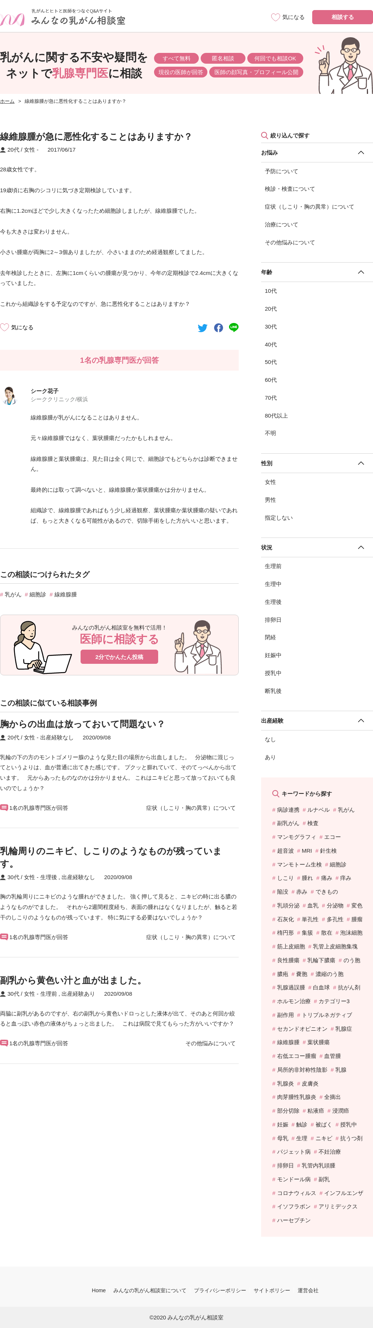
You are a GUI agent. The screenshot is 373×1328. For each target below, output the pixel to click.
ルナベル (318, 809)
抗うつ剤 (351, 1138)
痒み (345, 878)
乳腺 (341, 1069)
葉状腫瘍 (318, 1042)
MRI (307, 850)
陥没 (282, 891)
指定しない (279, 517)
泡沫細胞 (351, 932)
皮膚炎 (310, 1083)
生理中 (273, 584)
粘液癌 (315, 1110)
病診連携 (288, 809)
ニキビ (324, 1138)
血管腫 (332, 1056)
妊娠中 (273, 655)
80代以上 (276, 415)
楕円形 (285, 932)
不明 (270, 433)
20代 (271, 308)
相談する (343, 17)
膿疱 (282, 974)
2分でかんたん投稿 (119, 656)
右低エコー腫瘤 (296, 1056)
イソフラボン (294, 1206)
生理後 (273, 602)
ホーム (7, 101)
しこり (285, 878)
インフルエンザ (343, 1193)
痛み (326, 878)
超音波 (285, 850)
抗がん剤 (349, 987)
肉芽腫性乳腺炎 (296, 1097)
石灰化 (285, 919)
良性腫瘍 (288, 960)
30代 (271, 326)
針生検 (328, 850)
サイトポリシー (272, 1290)
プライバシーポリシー (220, 1290)
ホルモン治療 (294, 1001)
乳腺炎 (285, 1083)
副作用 (285, 1015)
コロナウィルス (296, 1193)
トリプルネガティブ (327, 1015)
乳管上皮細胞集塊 (335, 946)
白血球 (321, 987)
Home (99, 1290)
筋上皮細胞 (291, 946)
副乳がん (288, 823)
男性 (270, 500)
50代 (271, 362)
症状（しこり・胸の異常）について (309, 206)
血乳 (313, 905)
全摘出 (332, 1097)
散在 (326, 932)
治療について (281, 224)
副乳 (324, 1179)
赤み (301, 891)
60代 (271, 380)
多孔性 (335, 919)
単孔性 (310, 919)
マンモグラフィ (296, 837)
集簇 (307, 932)
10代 (271, 291)
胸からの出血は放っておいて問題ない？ (82, 724)
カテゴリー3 (334, 1001)
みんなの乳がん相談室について (149, 1290)
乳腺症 (343, 1029)
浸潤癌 (340, 1110)
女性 (270, 482)
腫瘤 (357, 919)
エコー (332, 837)
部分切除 (288, 1110)
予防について (281, 171)
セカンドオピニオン (302, 1029)
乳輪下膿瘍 (321, 960)
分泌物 (335, 905)
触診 (301, 1124)
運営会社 (308, 1290)
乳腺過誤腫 (291, 987)
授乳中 (273, 673)
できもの (327, 891)
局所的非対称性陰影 (302, 1069)
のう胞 (352, 960)
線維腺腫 (65, 594)
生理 (301, 1138)
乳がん (13, 594)
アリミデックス (338, 1206)
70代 (271, 397)
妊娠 (282, 1124)
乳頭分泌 (288, 905)
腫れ (307, 878)
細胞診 (37, 594)
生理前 (273, 566)
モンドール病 (294, 1179)
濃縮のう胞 (330, 974)
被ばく (324, 1124)
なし (270, 739)
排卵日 (273, 620)
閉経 (270, 637)
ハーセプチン (294, 1220)
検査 (313, 823)
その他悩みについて (290, 242)
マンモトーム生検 (299, 864)
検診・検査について (290, 189)
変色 (357, 905)
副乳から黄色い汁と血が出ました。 (73, 980)
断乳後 (273, 691)
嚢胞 (301, 974)
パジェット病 (294, 1151)
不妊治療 (330, 1151)
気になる (22, 327)
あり (270, 757)
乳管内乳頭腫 (318, 1165)
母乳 (282, 1138)
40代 (271, 344)
